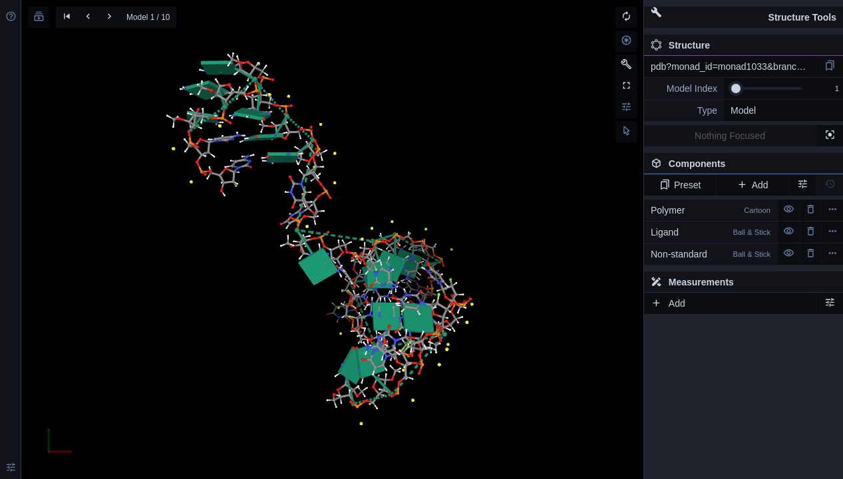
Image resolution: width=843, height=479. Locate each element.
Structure (680, 45)
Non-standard (710, 254)
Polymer (710, 210)
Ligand (710, 232)
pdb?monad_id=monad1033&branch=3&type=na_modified (733, 66)
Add (752, 185)
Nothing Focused (730, 135)
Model (743, 110)
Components (740, 166)
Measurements (692, 282)
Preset (680, 185)
